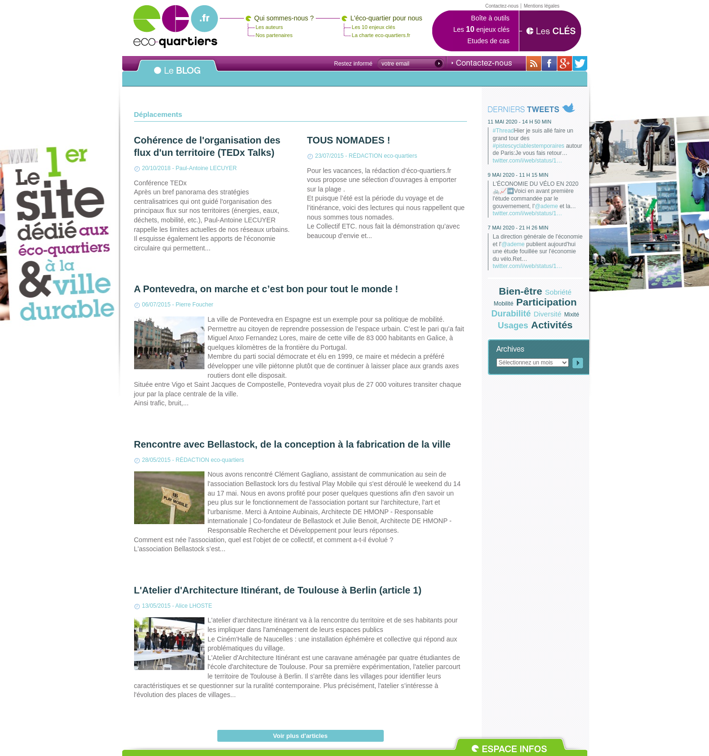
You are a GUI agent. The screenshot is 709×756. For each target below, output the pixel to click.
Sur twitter (580, 63)
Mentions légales (541, 6)
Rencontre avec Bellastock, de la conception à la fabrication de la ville (292, 444)
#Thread (503, 130)
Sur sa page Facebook (549, 63)
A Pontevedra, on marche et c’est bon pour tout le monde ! (266, 289)
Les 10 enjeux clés (373, 27)
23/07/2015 (329, 156)
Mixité (571, 314)
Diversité (547, 314)
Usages (513, 325)
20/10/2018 (156, 168)
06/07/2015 (156, 304)
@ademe (546, 206)
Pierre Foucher (194, 304)
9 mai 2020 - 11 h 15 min (518, 175)
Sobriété (558, 292)
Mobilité (503, 303)
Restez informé (353, 63)
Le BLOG (177, 75)
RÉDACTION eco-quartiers (383, 156)
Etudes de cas (488, 41)
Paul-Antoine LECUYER (206, 168)
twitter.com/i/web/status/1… (527, 160)
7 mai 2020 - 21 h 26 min (518, 227)
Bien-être (520, 291)
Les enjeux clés (481, 29)
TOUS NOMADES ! (348, 140)
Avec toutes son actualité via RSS (533, 63)
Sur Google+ (564, 63)
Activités (552, 324)
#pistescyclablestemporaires (528, 146)
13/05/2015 (156, 606)
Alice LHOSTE (193, 606)
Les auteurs (269, 27)
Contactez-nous (482, 63)
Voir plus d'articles (300, 735)
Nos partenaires (274, 35)
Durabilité (511, 313)
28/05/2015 (156, 460)
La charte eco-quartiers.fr (381, 35)
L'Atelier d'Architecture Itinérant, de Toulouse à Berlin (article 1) (278, 590)
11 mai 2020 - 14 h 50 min (520, 121)
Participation (546, 302)
